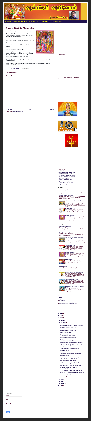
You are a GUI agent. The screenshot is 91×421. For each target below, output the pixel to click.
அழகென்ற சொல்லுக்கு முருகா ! (65, 184)
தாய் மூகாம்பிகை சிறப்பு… (70, 215)
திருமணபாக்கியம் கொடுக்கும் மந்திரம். (68, 360)
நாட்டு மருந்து (8, 21)
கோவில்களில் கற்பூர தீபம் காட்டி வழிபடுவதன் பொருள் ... (72, 325)
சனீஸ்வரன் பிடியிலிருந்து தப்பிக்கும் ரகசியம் (74, 272)
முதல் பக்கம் (61, 170)
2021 (61, 313)
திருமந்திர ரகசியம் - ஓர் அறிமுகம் (66, 195)
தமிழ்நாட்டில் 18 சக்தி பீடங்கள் (66, 339)
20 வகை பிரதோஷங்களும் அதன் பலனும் (68, 367)
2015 (61, 317)
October (63, 324)
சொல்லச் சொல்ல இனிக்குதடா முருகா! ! (67, 175)
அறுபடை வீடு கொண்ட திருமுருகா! (66, 182)
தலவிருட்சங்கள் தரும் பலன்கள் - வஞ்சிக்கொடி (69, 348)
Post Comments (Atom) (17, 111)
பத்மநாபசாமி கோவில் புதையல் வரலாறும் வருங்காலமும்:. (72, 362)
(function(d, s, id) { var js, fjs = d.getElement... (71, 368)
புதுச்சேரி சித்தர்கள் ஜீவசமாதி (20, 21)
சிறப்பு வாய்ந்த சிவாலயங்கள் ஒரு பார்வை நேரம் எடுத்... (71, 353)
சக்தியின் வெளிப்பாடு (64, 355)
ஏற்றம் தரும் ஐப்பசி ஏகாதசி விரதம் (67, 340)
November (63, 322)
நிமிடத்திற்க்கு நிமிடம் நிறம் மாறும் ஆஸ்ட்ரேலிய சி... (71, 365)
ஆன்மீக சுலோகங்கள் (57, 21)
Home (30, 109)
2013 (61, 385)
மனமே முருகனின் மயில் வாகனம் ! (66, 179)
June (62, 379)
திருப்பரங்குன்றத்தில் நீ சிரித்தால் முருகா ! (67, 172)
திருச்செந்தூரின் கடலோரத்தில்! (65, 173)
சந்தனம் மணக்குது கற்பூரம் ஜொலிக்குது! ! (67, 176)
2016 (61, 315)
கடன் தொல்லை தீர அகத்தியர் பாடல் (67, 335)
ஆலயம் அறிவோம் (33, 21)
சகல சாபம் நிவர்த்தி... (69, 259)
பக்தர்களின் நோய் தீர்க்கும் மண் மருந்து (68, 337)
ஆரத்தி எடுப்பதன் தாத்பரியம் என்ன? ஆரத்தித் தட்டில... (71, 370)
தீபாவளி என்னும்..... (64, 328)
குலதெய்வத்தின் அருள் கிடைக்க (71, 279)
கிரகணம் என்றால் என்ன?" (70, 208)
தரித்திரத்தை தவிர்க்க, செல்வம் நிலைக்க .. (68, 327)
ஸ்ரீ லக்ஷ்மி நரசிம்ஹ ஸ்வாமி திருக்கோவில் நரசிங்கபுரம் (71, 342)
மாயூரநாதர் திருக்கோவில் (65, 332)
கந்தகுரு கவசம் (62, 300)
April (62, 381)
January (63, 383)
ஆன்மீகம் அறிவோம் (45, 21)
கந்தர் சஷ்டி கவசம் (63, 299)
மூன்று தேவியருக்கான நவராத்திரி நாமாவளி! (68, 303)
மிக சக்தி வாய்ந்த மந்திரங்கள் (65, 189)
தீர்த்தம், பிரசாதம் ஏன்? (65, 350)
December (63, 320)
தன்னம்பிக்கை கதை (63, 266)
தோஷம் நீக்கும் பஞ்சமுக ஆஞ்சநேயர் (68, 330)
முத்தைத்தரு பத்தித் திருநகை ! (65, 178)
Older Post (51, 109)
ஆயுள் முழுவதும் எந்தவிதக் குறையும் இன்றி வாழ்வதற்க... (72, 344)
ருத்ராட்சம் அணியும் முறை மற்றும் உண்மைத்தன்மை (70, 357)
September (63, 376)
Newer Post (9, 109)
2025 (61, 311)
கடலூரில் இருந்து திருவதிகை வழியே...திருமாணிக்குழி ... (72, 372)
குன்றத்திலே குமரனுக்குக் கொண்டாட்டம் (67, 181)
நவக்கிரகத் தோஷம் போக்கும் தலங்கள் (68, 334)
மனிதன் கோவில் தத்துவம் (65, 363)
